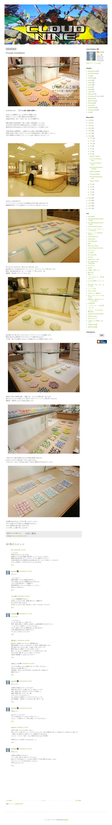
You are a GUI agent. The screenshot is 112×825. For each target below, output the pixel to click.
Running (90, 103)
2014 (90, 200)
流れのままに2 (92, 318)
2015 (90, 198)
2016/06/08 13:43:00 (19, 550)
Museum (90, 98)
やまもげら (91, 265)
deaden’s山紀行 (92, 316)
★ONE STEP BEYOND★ (95, 314)
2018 (90, 131)
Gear (89, 87)
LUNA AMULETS (93, 236)
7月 (91, 151)
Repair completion (95, 171)
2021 (90, 123)
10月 (91, 143)
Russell (90, 105)
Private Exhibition (95, 174)
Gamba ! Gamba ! (95, 156)
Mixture (90, 268)
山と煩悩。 (91, 252)
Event (13, 536)
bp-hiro (13, 727)
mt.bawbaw (91, 216)
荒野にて (90, 274)
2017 (90, 133)
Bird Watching (92, 73)
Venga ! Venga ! (94, 181)
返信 (12, 565)
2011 (90, 208)
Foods (90, 85)
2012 (90, 206)
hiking (89, 89)
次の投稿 (9, 800)
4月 (91, 187)
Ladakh (90, 92)
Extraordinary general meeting (96, 168)
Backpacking (92, 71)
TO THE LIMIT (92, 255)
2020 (90, 125)
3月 (91, 189)
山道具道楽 (91, 303)
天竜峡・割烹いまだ (94, 270)
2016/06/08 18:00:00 (23, 640)
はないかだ (91, 250)
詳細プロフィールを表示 (93, 63)
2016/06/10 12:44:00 (25, 749)
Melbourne (91, 94)
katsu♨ (13, 571)
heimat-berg (91, 239)
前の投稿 (78, 800)
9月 (91, 146)
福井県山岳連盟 (92, 327)
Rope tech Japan (93, 246)
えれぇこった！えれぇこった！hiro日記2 (96, 229)
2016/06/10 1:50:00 (22, 727)
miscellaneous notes (21, 536)
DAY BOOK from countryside (93, 262)
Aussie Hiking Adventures (95, 248)
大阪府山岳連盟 (92, 324)
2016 (90, 136)
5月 (91, 184)
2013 (90, 203)
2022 (90, 120)
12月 (91, 138)
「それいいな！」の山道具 (96, 305)
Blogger (66, 820)
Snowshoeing (92, 110)
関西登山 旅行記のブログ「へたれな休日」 (96, 300)
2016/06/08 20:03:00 (25, 681)
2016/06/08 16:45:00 (23, 596)
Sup (89, 112)
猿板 (89, 243)
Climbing (90, 78)
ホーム (44, 800)
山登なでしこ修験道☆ (94, 293)
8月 (91, 149)
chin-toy (90, 257)
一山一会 (90, 308)
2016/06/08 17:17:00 (25, 614)
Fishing (90, 82)
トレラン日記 (92, 288)
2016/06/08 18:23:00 (28, 663)
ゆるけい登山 (92, 291)
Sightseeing (91, 107)
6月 (91, 154)
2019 (90, 128)
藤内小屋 (90, 272)
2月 (91, 192)
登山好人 (14, 640)
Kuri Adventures (92, 241)
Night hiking (91, 101)
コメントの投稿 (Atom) (16, 804)
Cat (89, 76)
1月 (91, 194)
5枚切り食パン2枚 (93, 259)
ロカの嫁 (14, 596)
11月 (91, 141)
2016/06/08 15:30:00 (25, 571)
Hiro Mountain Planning (95, 226)
